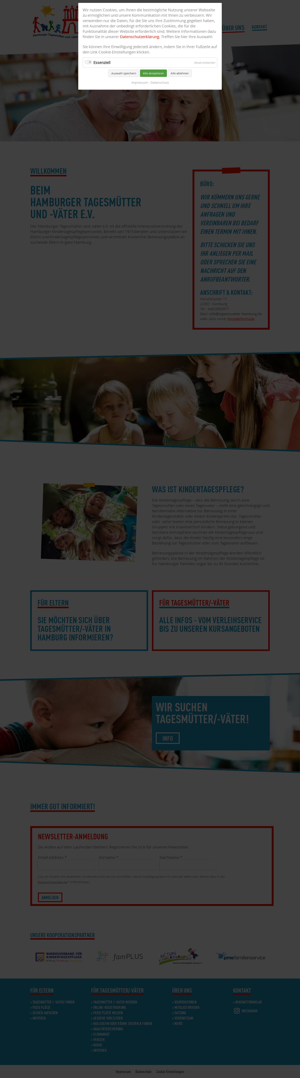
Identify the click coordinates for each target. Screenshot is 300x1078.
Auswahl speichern (123, 73)
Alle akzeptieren (153, 73)
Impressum (139, 82)
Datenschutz (160, 82)
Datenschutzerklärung (139, 36)
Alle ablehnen (180, 73)
